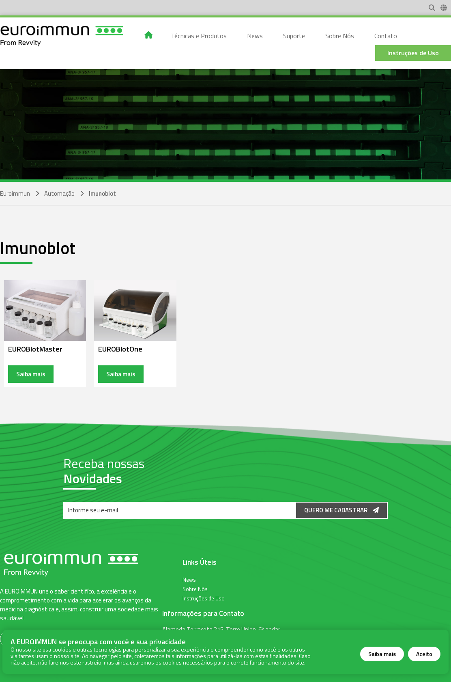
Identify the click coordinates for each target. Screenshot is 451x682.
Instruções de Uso (204, 598)
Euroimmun (15, 193)
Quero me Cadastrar (341, 510)
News (189, 579)
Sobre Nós (195, 588)
